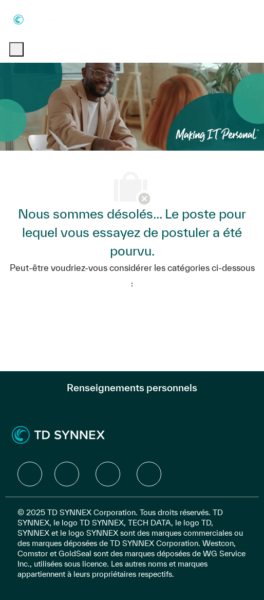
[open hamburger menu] (16, 49)
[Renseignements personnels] (132, 387)
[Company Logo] (39, 19)
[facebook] (29, 474)
